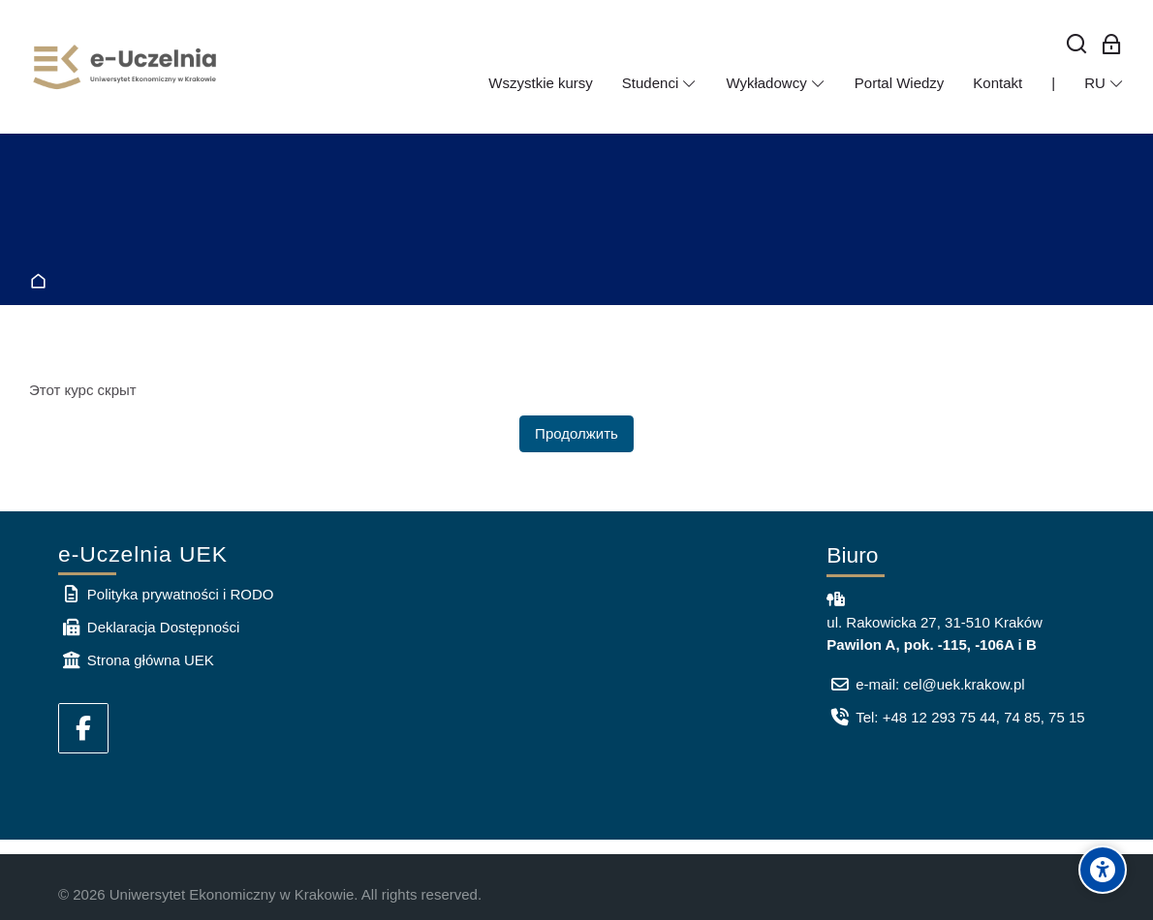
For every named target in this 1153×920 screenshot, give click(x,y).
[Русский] (1104, 83)
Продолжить (576, 433)
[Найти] (1077, 45)
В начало (42, 282)
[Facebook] (83, 728)
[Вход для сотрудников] (1112, 45)
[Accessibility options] (1102, 869)
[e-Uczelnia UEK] (126, 67)
